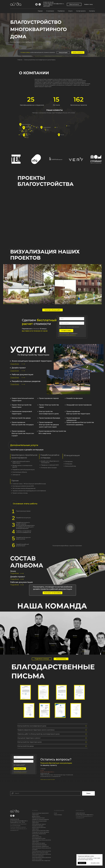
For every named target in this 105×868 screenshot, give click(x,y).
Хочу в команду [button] (61, 658)
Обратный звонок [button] (74, 4)
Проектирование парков (39, 824)
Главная (40, 11)
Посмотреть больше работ (53, 310)
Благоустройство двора (38, 843)
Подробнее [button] (14, 384)
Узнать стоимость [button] (78, 52)
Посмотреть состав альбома (52, 592)
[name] (71, 318)
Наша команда (58, 814)
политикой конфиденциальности (67, 335)
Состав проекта (80, 11)
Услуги (70, 11)
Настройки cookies (95, 863)
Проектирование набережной (40, 846)
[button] (48, 43)
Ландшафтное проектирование (40, 832)
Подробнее (14, 364)
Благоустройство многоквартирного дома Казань (39, 59)
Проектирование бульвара (39, 844)
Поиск (88, 793)
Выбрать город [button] (88, 4)
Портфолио (61, 11)
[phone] (71, 323)
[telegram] (40, 4)
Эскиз (13, 571)
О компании (50, 11)
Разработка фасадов (37, 825)
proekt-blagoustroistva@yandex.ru (53, 3)
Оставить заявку (66, 330)
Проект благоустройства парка (40, 830)
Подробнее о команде (42, 658)
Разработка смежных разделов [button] (40, 819)
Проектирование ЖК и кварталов (41, 860)
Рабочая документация (38, 817)
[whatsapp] (36, 4)
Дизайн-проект (17, 577)
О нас (55, 813)
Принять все (82, 863)
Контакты (92, 11)
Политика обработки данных (18, 827)
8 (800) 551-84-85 (48, 2)
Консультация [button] (63, 52)
